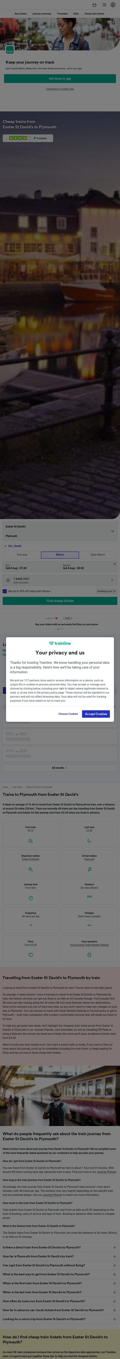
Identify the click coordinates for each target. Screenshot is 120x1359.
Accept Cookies (96, 714)
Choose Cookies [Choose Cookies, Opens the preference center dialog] (68, 714)
